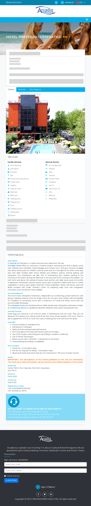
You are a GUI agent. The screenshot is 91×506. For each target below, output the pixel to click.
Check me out (13, 476)
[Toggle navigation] (87, 19)
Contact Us (69, 2)
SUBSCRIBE (11, 480)
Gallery (11, 89)
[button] (80, 2)
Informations (35, 89)
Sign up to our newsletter (16, 460)
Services (22, 89)
